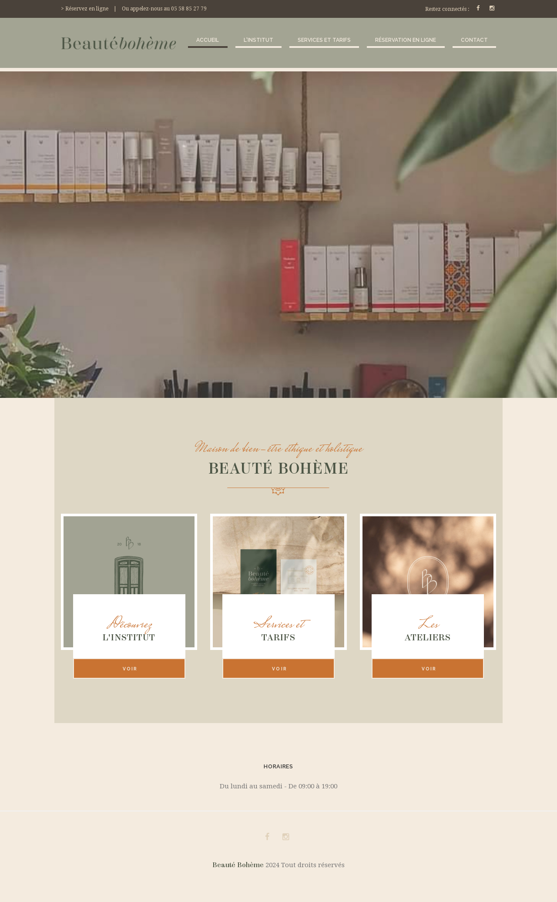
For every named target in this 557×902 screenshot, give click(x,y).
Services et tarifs (324, 40)
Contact (474, 40)
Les (428, 625)
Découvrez (129, 625)
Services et (278, 625)
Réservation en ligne (405, 40)
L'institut (258, 40)
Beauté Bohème (238, 865)
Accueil (207, 40)
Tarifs (278, 637)
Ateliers (428, 637)
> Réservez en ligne (84, 9)
